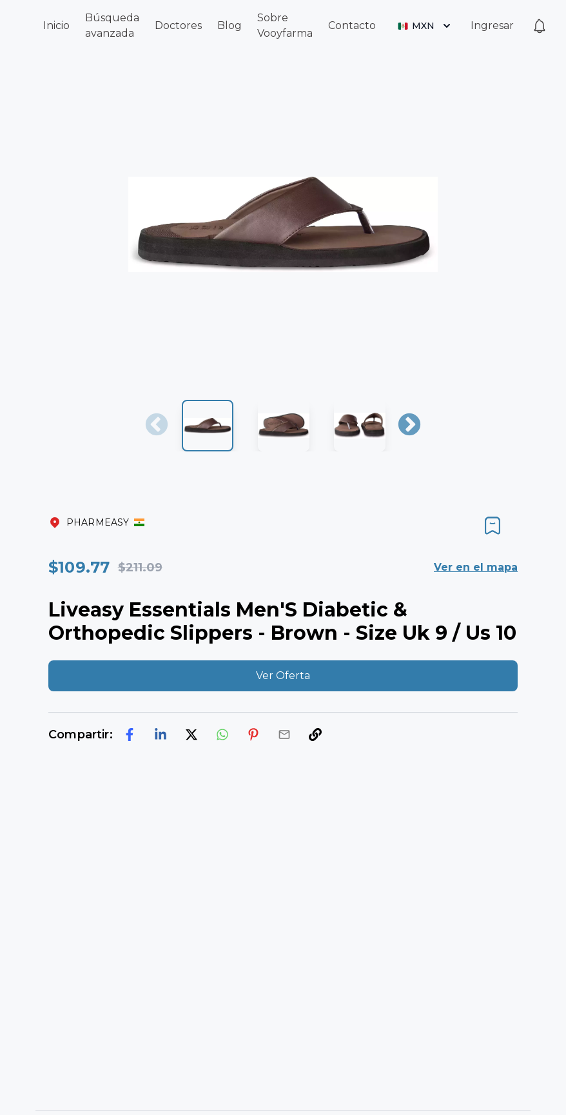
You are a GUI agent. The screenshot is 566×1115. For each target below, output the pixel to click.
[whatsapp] (222, 734)
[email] (284, 734)
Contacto (352, 25)
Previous (156, 425)
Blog (229, 25)
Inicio (56, 25)
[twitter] (191, 734)
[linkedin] (160, 734)
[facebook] (129, 734)
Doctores (178, 25)
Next (409, 425)
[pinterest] (253, 734)
